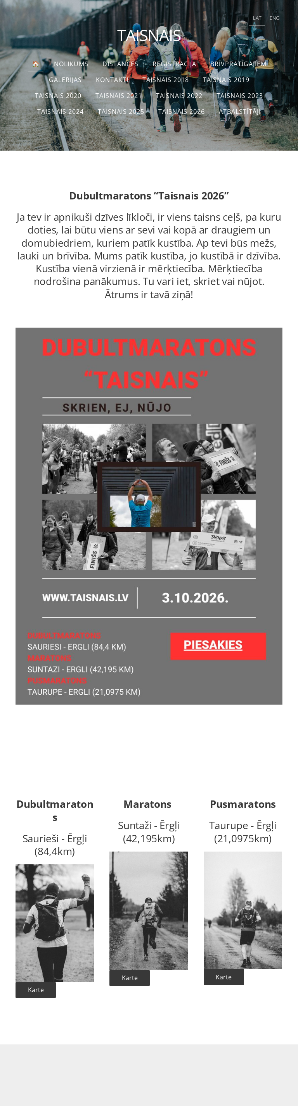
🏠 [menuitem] (36, 64)
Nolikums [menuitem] (71, 64)
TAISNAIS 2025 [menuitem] (121, 111)
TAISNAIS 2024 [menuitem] (60, 111)
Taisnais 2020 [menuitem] (58, 95)
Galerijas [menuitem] (65, 80)
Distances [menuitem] (120, 64)
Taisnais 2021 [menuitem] (118, 95)
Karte (36, 990)
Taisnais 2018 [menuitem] (165, 80)
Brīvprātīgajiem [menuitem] (238, 64)
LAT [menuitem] (257, 17)
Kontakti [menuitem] (112, 80)
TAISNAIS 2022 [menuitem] (179, 95)
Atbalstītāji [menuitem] (240, 111)
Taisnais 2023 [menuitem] (240, 95)
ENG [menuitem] (274, 17)
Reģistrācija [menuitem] (174, 64)
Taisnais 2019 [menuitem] (226, 80)
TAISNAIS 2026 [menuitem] (181, 111)
